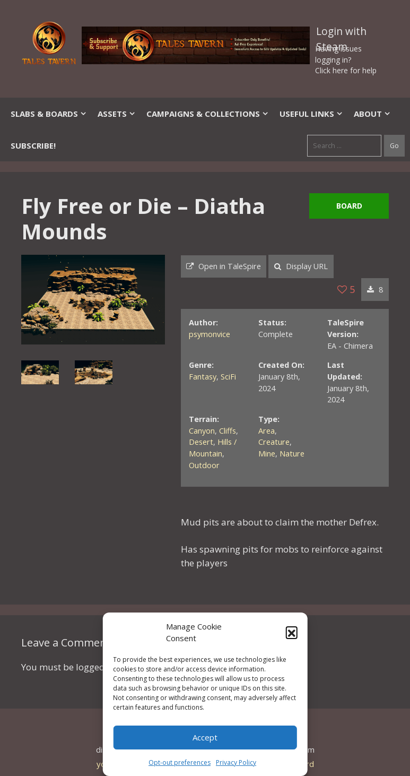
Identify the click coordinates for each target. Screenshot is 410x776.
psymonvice (209, 334)
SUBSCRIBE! (33, 145)
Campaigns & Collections (207, 114)
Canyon (202, 431)
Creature (274, 442)
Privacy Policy (236, 762)
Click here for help (346, 70)
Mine (266, 454)
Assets (117, 114)
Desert (201, 442)
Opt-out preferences (180, 762)
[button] (291, 632)
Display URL (301, 266)
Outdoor (204, 465)
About (372, 114)
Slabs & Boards (49, 114)
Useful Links (311, 114)
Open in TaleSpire (223, 266)
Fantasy (202, 377)
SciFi (228, 377)
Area (266, 431)
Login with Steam (341, 33)
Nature (292, 454)
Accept (205, 737)
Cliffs (227, 431)
